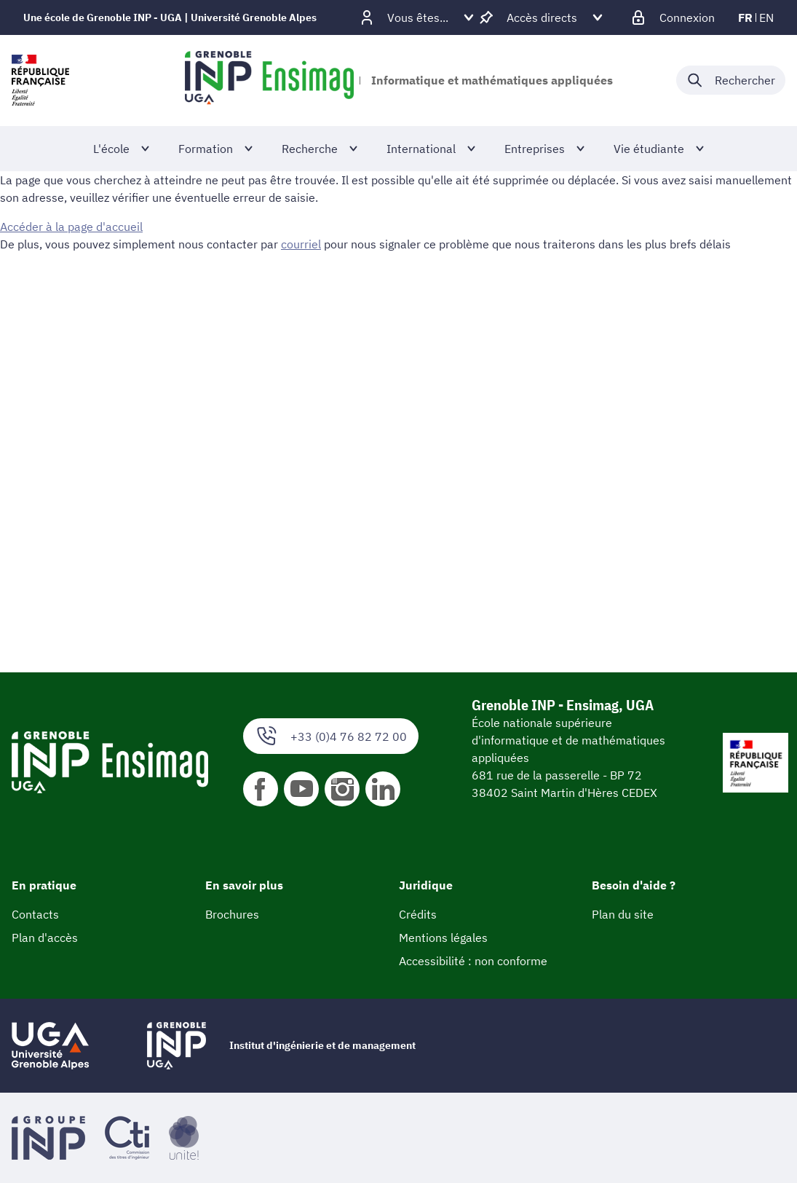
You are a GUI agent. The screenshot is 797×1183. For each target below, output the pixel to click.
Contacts (35, 914)
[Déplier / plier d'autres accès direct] (541, 17)
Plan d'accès (45, 937)
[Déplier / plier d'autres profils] (417, 17)
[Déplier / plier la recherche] (730, 80)
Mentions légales (443, 937)
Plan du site (623, 914)
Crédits (418, 914)
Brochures (232, 914)
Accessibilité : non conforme (473, 961)
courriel (301, 244)
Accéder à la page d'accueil (71, 226)
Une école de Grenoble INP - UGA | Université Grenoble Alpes (170, 17)
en (766, 17)
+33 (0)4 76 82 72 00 (331, 736)
